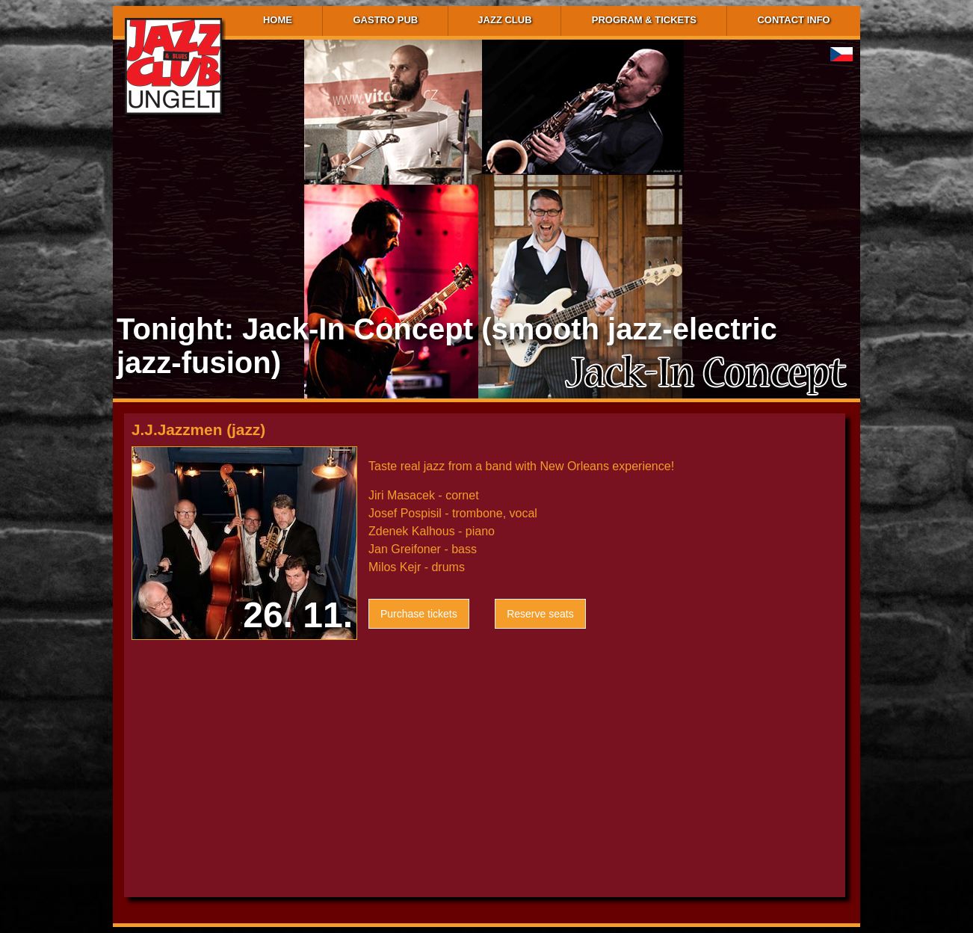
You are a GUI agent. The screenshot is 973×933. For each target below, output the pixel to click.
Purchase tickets (418, 614)
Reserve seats (540, 614)
